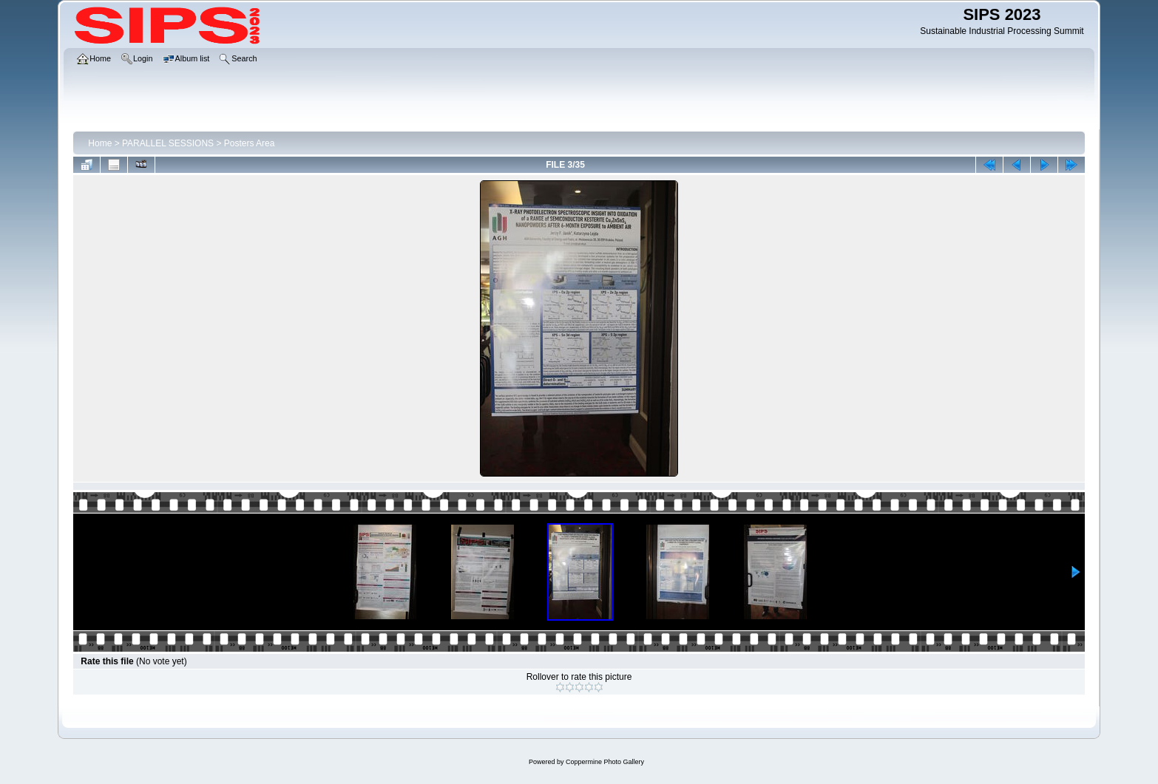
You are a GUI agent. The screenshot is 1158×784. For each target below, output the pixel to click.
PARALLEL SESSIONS (168, 143)
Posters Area (249, 143)
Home (100, 143)
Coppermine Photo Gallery (605, 762)
